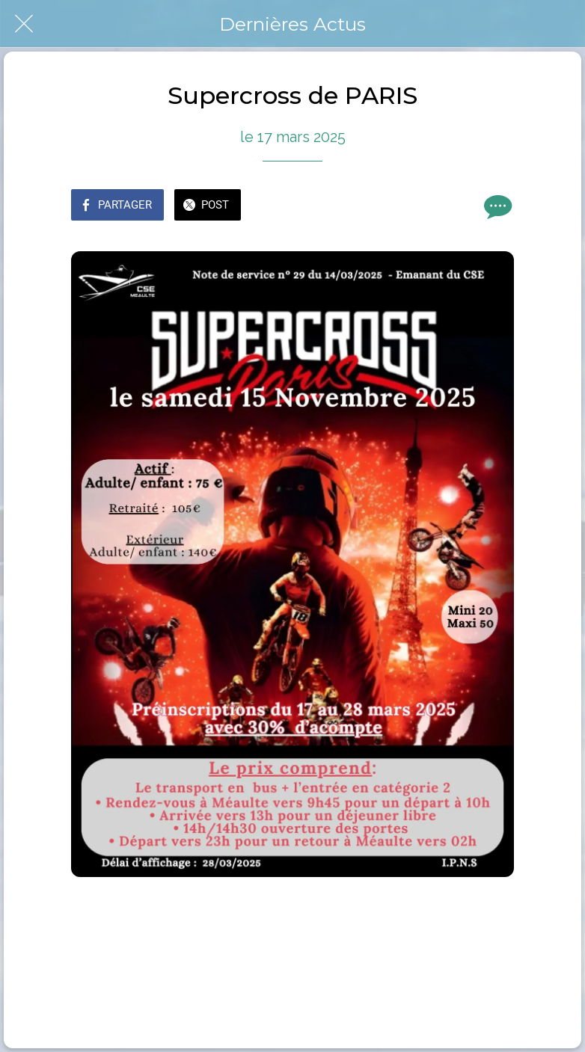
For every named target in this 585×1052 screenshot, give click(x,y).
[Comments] (496, 206)
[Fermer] (24, 24)
